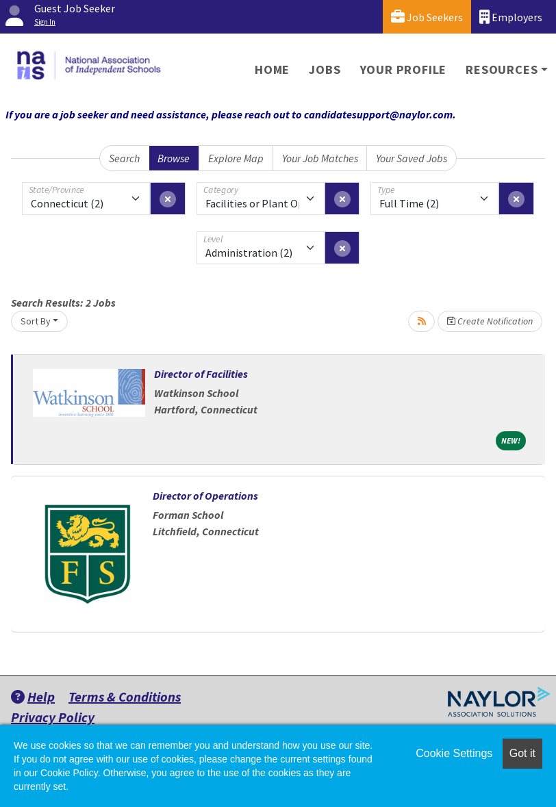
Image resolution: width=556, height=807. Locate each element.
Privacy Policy (52, 717)
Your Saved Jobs (411, 158)
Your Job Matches (320, 158)
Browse (173, 158)
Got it (522, 753)
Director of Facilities (201, 374)
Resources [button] (502, 69)
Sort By (36, 321)
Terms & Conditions (124, 696)
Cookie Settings (454, 753)
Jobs (324, 69)
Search (124, 158)
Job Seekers (427, 16)
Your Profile (403, 69)
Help (33, 696)
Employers (510, 16)
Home (272, 69)
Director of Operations (205, 495)
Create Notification (490, 321)
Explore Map (236, 158)
